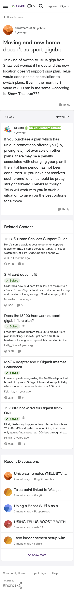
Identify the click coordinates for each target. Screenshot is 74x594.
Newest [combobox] (62, 117)
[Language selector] (31, 6)
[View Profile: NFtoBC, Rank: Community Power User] (8, 130)
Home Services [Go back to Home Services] (13, 17)
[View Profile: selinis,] (8, 540)
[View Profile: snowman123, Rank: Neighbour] (8, 30)
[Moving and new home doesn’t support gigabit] (20, 132)
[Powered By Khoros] (37, 584)
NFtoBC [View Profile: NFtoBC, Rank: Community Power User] (19, 128)
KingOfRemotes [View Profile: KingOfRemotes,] (44, 479)
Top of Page (38, 573)
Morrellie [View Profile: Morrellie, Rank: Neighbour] (9, 299)
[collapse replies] (37, 125)
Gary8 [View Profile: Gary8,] (38, 495)
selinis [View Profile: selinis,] (38, 543)
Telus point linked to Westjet (37, 489)
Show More (37, 555)
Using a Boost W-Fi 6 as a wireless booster (36, 506)
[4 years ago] (26, 345)
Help (55, 573)
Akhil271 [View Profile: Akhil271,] (39, 527)
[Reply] (64, 105)
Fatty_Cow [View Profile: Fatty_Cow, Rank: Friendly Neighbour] (10, 345)
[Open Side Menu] (5, 6)
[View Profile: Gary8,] (8, 492)
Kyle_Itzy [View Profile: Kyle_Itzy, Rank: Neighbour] (9, 391)
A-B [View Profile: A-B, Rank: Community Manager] (6, 257)
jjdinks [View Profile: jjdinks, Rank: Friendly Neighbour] (8, 437)
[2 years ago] (21, 437)
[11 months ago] (20, 258)
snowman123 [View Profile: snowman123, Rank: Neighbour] (23, 28)
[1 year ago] (23, 299)
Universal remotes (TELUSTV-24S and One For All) (39, 473)
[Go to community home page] (18, 6)
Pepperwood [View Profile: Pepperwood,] (42, 511)
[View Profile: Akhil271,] (8, 524)
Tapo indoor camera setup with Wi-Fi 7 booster (39, 538)
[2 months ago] (22, 479)
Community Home (14, 573)
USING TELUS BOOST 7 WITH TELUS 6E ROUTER (40, 522)
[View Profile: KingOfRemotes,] (8, 476)
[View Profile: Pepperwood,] (8, 508)
